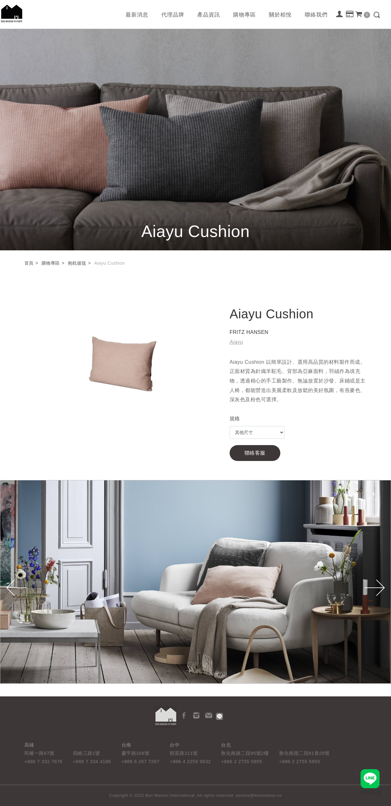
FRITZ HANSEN (249, 332)
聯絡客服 (254, 453)
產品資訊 (208, 15)
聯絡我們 (316, 15)
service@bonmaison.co (259, 795)
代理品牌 (172, 15)
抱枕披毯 (77, 263)
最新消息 (137, 15)
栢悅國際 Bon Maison (11, 13)
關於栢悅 (280, 15)
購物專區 (244, 15)
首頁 (29, 263)
